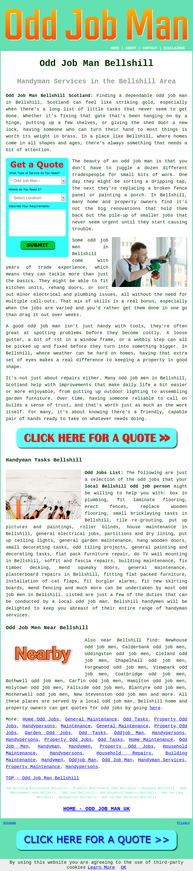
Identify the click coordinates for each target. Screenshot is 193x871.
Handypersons (38, 726)
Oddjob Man (129, 732)
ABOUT (131, 48)
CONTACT (149, 48)
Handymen (79, 746)
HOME (115, 48)
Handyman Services (161, 760)
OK (123, 867)
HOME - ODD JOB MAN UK (96, 809)
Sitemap (9, 823)
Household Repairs (123, 753)
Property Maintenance (33, 766)
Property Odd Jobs (68, 739)
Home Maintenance (151, 739)
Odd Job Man (117, 760)
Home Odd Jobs (41, 719)
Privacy (183, 823)
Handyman (49, 746)
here (155, 708)
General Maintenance (91, 719)
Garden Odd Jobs (48, 732)
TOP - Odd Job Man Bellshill (42, 778)
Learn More (101, 867)
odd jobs (148, 479)
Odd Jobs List (103, 472)
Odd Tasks (135, 719)
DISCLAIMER (174, 48)
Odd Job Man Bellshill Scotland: (49, 95)
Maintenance (76, 726)
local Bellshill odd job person (127, 486)
